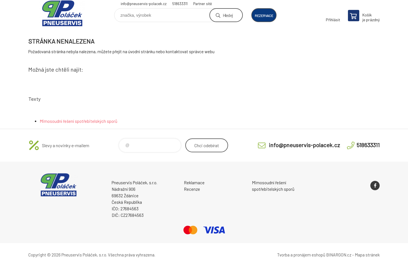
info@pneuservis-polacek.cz (144, 3)
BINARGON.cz (338, 254)
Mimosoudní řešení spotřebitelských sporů (78, 121)
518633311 (180, 3)
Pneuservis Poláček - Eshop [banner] (62, 13)
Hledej (228, 15)
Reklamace (194, 182)
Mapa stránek (367, 254)
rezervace (264, 16)
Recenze (192, 189)
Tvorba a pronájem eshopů (301, 254)
